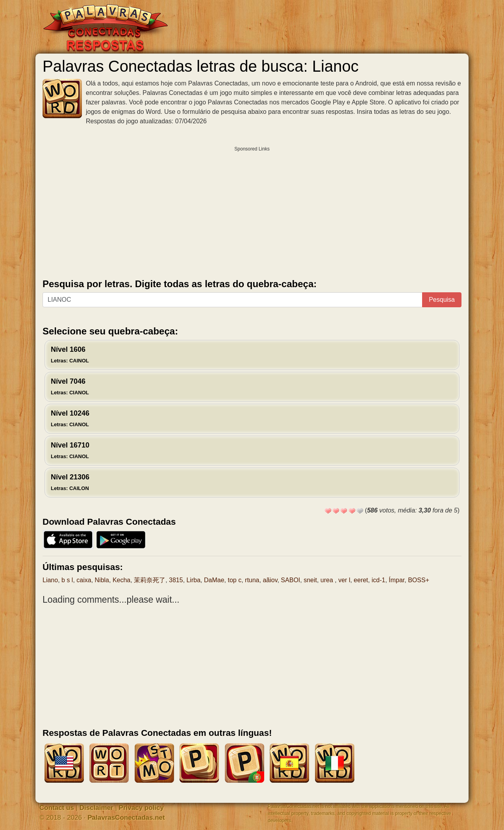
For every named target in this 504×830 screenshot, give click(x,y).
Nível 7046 (70, 386)
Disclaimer (96, 807)
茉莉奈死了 (149, 580)
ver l (344, 580)
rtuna (252, 580)
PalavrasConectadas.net (126, 817)
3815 (176, 580)
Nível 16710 (70, 450)
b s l (67, 580)
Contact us (56, 807)
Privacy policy (141, 807)
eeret (361, 580)
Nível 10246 (70, 418)
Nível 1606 (70, 354)
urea (328, 580)
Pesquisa (442, 299)
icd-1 (378, 580)
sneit (310, 580)
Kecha (121, 580)
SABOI (290, 580)
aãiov (270, 580)
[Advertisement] (252, 211)
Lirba (194, 580)
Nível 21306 (70, 482)
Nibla (102, 580)
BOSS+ (418, 580)
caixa (83, 580)
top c (234, 580)
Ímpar (396, 580)
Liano (50, 580)
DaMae (214, 580)
